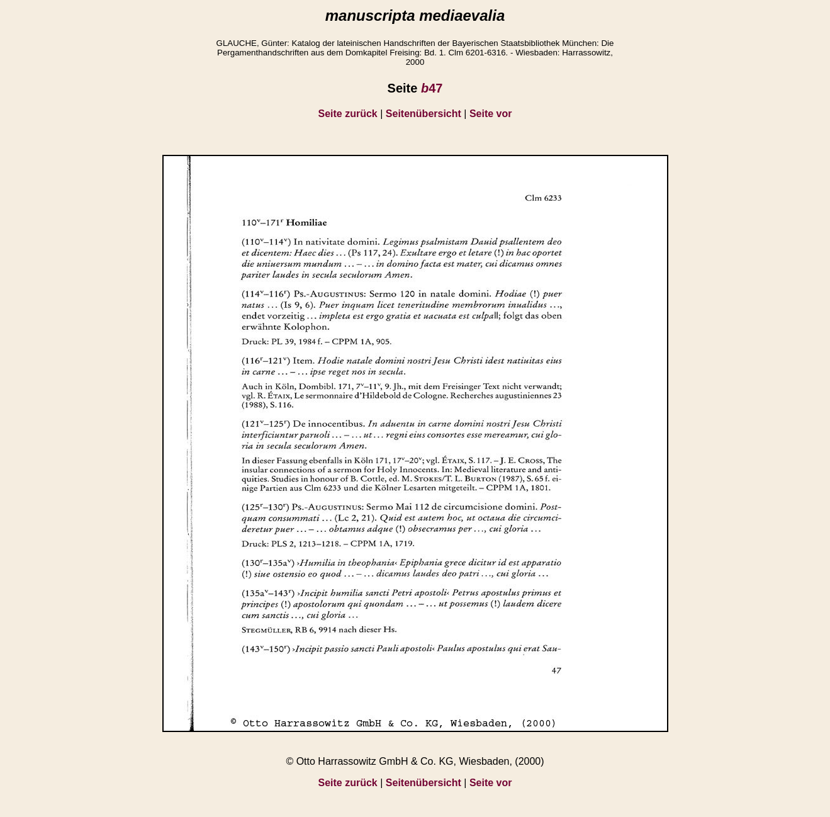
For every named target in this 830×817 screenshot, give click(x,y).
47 (431, 88)
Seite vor (490, 113)
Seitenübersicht (423, 113)
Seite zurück (348, 113)
